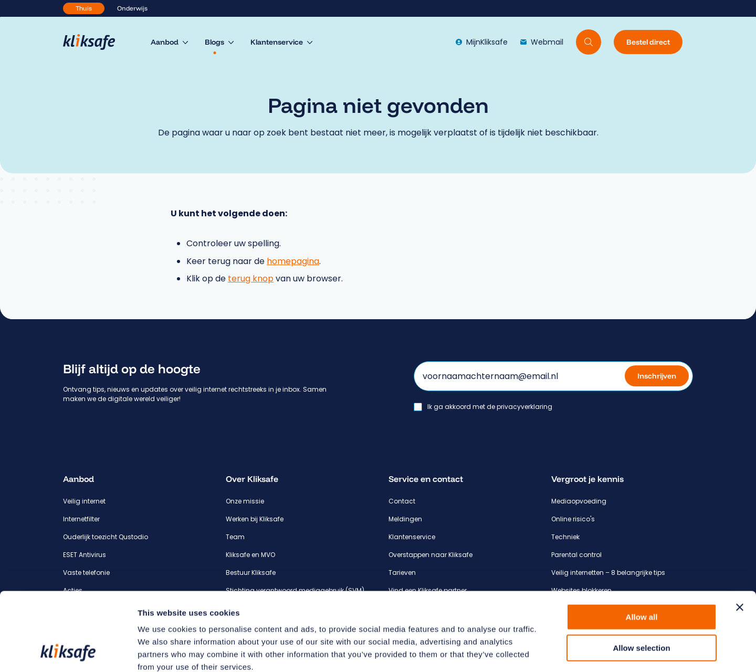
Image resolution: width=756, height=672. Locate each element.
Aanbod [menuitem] (164, 42)
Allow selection (641, 574)
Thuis (84, 8)
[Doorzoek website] (588, 42)
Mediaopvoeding (578, 501)
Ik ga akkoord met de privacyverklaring (489, 407)
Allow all (642, 543)
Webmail (541, 42)
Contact (401, 501)
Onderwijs (132, 8)
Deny (642, 605)
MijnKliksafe (482, 42)
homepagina (293, 261)
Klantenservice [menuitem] (276, 42)
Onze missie (245, 501)
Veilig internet (84, 501)
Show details (551, 651)
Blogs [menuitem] (214, 42)
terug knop (251, 278)
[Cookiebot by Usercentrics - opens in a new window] (68, 651)
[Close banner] (739, 534)
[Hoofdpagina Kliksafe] (94, 42)
